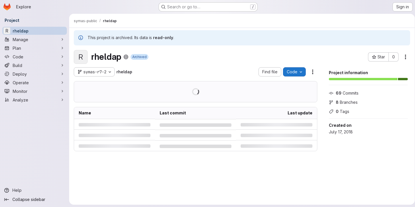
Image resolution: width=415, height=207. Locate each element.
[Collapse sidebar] (34, 199)
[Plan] (34, 48)
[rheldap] (34, 31)
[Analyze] (34, 100)
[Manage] (34, 39)
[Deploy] (34, 74)
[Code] (34, 57)
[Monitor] (34, 91)
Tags (337, 111)
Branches (341, 102)
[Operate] (34, 82)
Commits (341, 93)
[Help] (34, 190)
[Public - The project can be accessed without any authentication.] (126, 57)
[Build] (34, 65)
